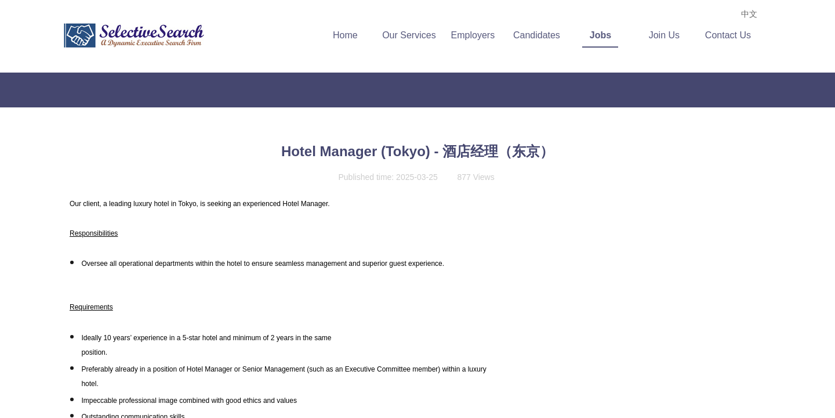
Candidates (540, 35)
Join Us (668, 35)
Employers (477, 35)
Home (349, 35)
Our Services (413, 35)
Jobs (604, 35)
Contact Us (732, 35)
